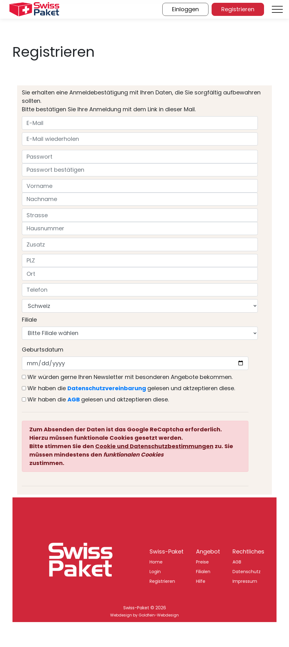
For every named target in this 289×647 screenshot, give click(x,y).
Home (156, 562)
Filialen (203, 571)
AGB (73, 399)
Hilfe (200, 581)
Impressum (245, 581)
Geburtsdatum (42, 349)
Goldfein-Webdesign (159, 615)
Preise (202, 562)
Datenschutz (247, 571)
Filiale (29, 320)
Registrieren (162, 581)
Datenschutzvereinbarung (106, 388)
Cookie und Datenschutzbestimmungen (154, 446)
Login (155, 571)
